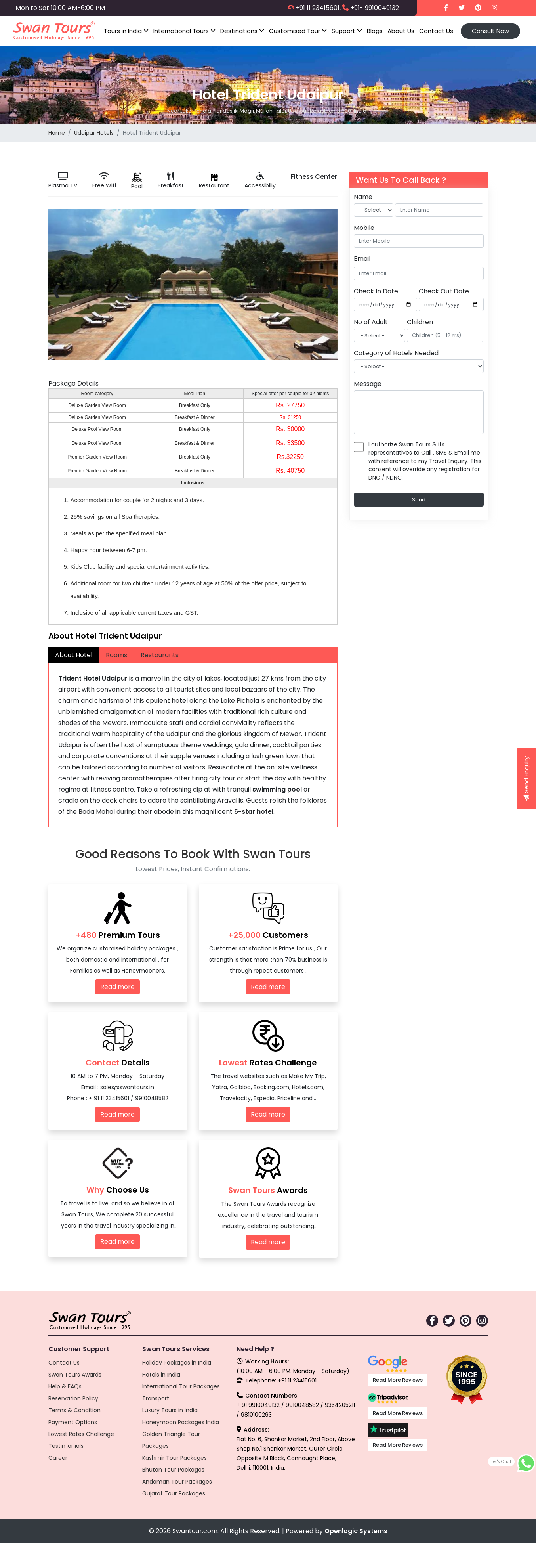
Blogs (375, 31)
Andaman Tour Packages (177, 1482)
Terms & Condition (74, 1410)
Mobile (364, 227)
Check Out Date (444, 291)
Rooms (116, 655)
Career (57, 1458)
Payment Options (72, 1422)
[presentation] (56, 289)
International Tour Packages (181, 1386)
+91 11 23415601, (318, 7)
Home (56, 133)
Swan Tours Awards (74, 1375)
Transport (155, 1398)
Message (367, 383)
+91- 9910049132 (374, 7)
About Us (400, 31)
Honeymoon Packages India (180, 1422)
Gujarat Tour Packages (173, 1493)
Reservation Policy (73, 1398)
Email (362, 258)
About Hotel (73, 655)
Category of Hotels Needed (396, 353)
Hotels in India (161, 1375)
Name (363, 196)
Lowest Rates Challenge (81, 1434)
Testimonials (66, 1446)
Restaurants (160, 655)
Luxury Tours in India (170, 1410)
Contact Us (436, 31)
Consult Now (490, 31)
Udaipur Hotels (94, 133)
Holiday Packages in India (176, 1363)
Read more (117, 986)
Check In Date (376, 291)
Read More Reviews (398, 1380)
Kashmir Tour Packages (174, 1458)
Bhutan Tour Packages (173, 1470)
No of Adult (371, 322)
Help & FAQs (65, 1386)
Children (420, 322)
